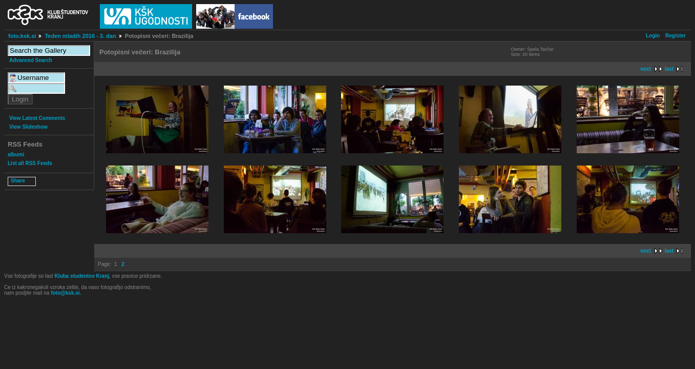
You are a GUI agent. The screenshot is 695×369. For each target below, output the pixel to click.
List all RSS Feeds (30, 163)
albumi (16, 154)
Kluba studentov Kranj (81, 276)
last (669, 69)
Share (18, 180)
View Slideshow (28, 127)
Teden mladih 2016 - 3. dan (80, 36)
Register (675, 35)
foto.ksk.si (22, 36)
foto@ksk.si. (66, 293)
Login (653, 35)
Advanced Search (30, 60)
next (645, 69)
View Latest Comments (37, 118)
